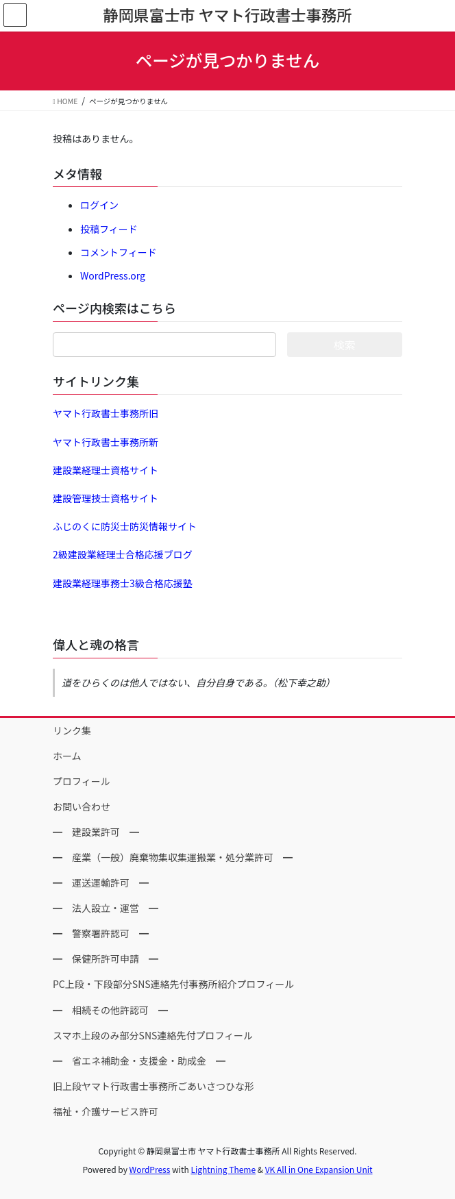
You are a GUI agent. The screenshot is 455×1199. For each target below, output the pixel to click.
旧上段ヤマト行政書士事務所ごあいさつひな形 (153, 1086)
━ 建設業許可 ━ (96, 832)
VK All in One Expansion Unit (319, 1169)
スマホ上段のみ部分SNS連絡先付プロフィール (153, 1035)
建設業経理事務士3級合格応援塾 (123, 583)
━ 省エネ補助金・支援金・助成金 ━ (139, 1060)
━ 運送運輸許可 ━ (101, 882)
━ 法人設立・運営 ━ (105, 908)
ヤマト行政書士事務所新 (105, 442)
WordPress (150, 1169)
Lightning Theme (223, 1169)
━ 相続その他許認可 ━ (110, 1010)
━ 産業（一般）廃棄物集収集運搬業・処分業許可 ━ (173, 857)
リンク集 (72, 730)
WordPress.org (112, 275)
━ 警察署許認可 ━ (101, 933)
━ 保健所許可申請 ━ (105, 958)
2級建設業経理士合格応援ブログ (123, 554)
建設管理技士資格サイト (105, 498)
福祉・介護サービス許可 (105, 1111)
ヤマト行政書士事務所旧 (105, 413)
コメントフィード (118, 252)
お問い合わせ (81, 806)
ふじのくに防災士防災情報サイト (125, 526)
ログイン (99, 205)
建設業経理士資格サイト (105, 470)
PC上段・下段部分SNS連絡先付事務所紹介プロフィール (173, 984)
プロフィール (81, 781)
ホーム (67, 756)
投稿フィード (109, 229)
